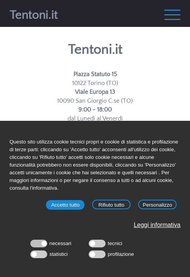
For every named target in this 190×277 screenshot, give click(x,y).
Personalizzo (157, 205)
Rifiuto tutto (111, 205)
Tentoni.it (95, 49)
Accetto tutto (65, 205)
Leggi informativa (157, 225)
